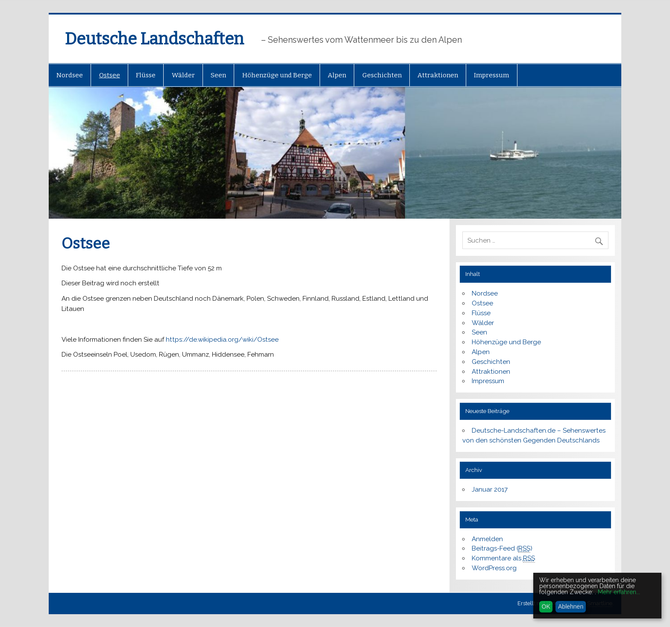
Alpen (337, 75)
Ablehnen (570, 606)
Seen (218, 75)
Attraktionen (437, 75)
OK (546, 606)
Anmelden (487, 539)
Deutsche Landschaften (154, 39)
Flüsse (146, 75)
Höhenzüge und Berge (277, 75)
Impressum (491, 75)
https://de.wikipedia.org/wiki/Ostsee (222, 339)
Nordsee (69, 75)
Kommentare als (503, 558)
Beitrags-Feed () (502, 549)
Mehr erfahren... (619, 592)
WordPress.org (494, 568)
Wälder (183, 75)
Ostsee (109, 75)
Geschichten (382, 75)
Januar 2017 (490, 489)
